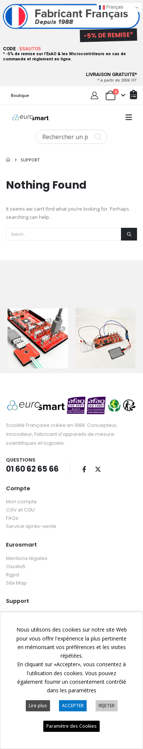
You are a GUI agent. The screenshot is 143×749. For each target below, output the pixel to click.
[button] (129, 117)
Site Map (16, 581)
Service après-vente (31, 525)
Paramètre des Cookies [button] (71, 726)
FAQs (12, 517)
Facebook (84, 467)
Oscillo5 (15, 565)
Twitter (97, 467)
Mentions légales (26, 557)
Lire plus (38, 705)
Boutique (20, 95)
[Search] (129, 234)
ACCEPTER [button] (73, 705)
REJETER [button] (107, 705)
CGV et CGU (20, 509)
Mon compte (21, 500)
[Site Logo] (30, 117)
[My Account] (94, 95)
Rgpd (12, 573)
